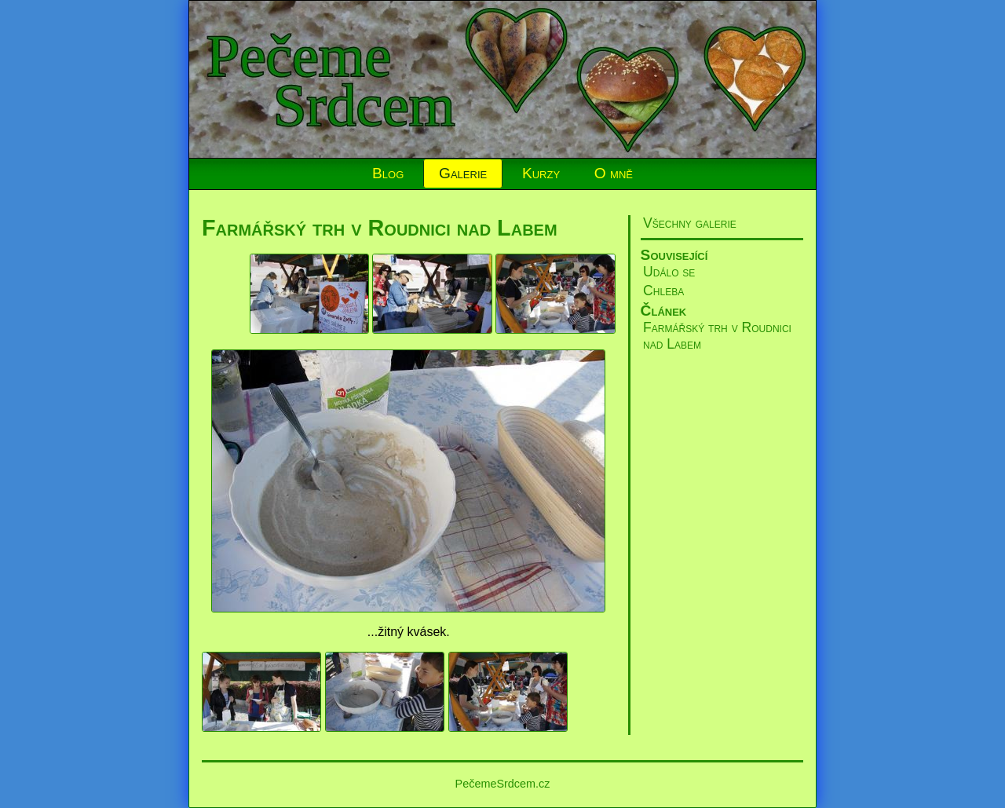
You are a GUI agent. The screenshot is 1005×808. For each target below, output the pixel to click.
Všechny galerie (689, 223)
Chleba (663, 290)
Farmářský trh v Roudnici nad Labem (379, 227)
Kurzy (541, 173)
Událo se (669, 272)
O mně (613, 173)
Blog (388, 173)
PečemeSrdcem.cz (502, 783)
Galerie (463, 173)
